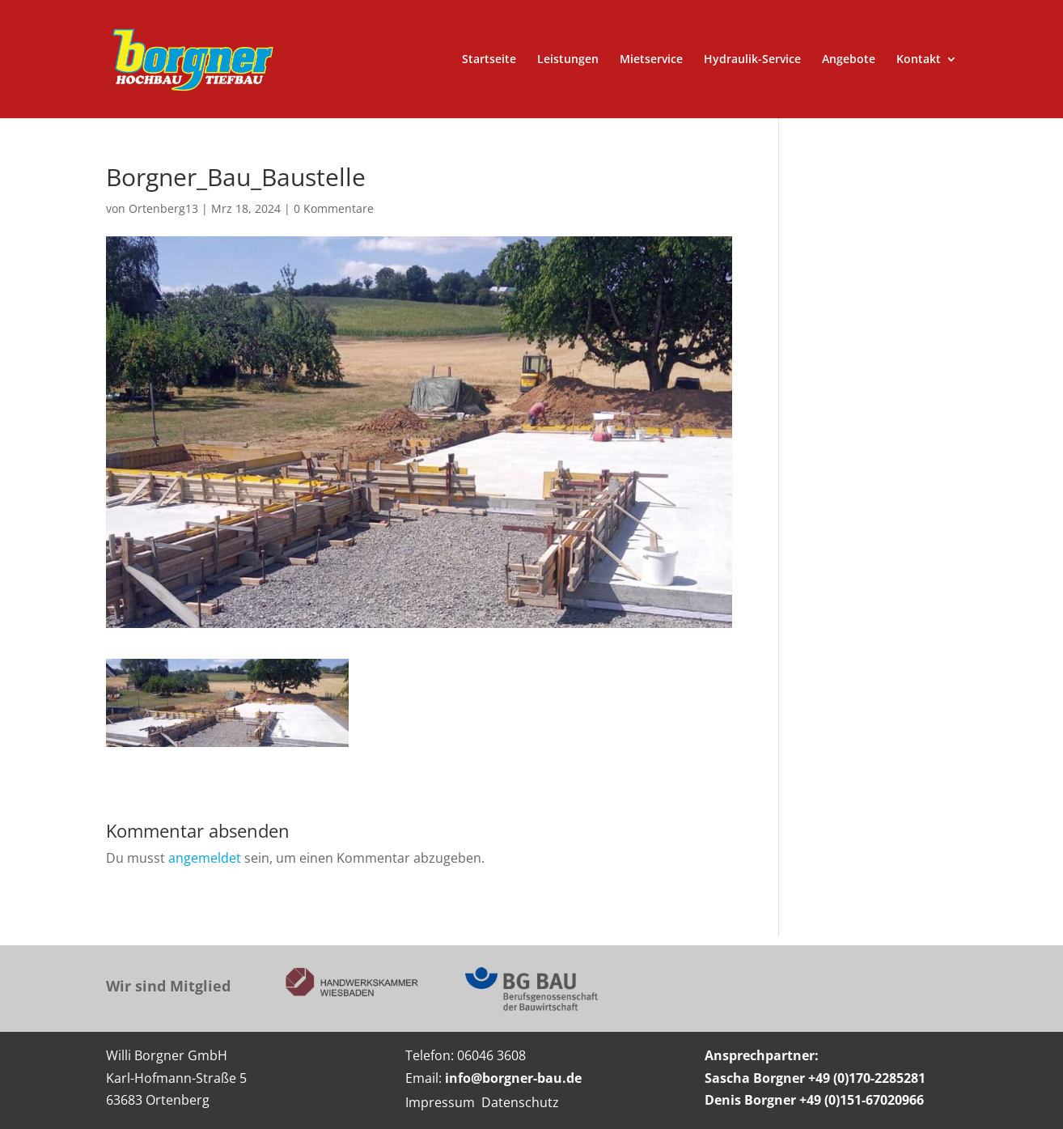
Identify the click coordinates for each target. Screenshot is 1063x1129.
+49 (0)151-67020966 (861, 1100)
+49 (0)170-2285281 (866, 1078)
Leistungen (568, 59)
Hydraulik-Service (752, 59)
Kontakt (918, 59)
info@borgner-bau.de (513, 1078)
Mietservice (651, 59)
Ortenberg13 (163, 208)
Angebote (848, 59)
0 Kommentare (334, 208)
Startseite (489, 59)
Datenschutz (520, 1102)
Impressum (440, 1102)
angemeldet (204, 858)
